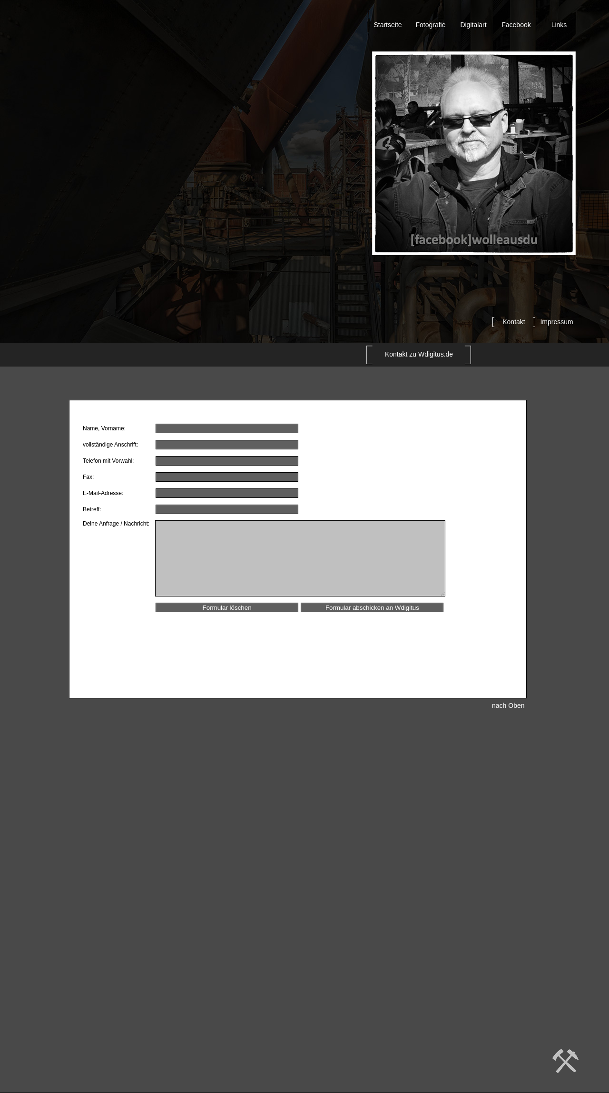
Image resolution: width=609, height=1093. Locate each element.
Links (559, 25)
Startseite (387, 25)
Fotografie (430, 25)
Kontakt (513, 322)
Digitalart (473, 25)
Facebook (515, 25)
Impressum (556, 322)
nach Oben (508, 705)
